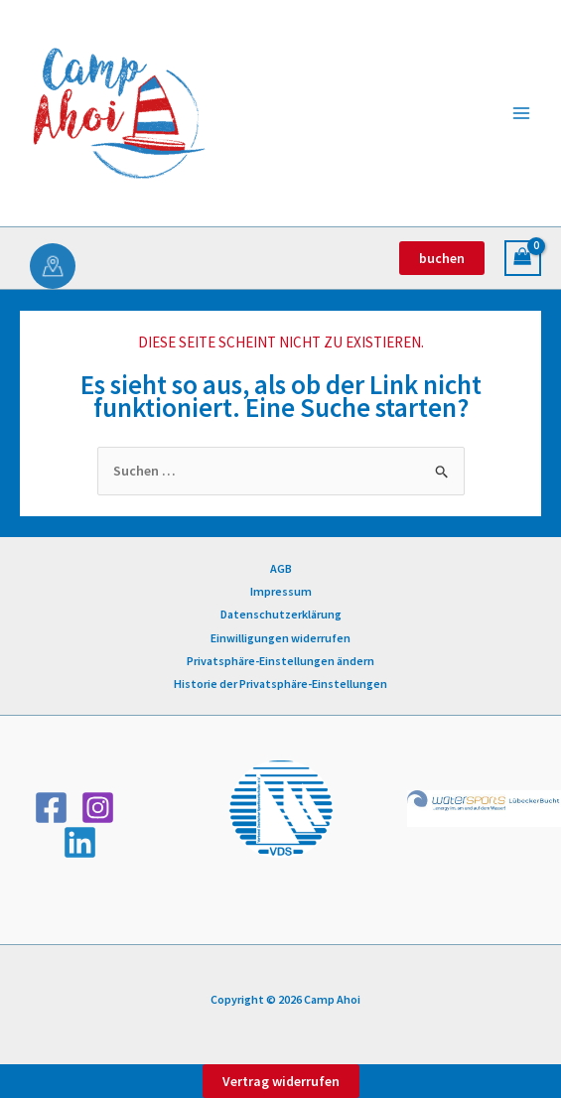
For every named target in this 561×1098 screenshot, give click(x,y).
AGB (281, 568)
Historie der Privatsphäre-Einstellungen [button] (280, 683)
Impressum (281, 591)
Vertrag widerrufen (281, 1081)
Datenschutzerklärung (281, 614)
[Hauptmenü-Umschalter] (521, 113)
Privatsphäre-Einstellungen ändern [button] (280, 660)
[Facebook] (51, 807)
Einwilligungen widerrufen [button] (280, 637)
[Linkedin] (80, 842)
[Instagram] (97, 807)
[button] (442, 258)
